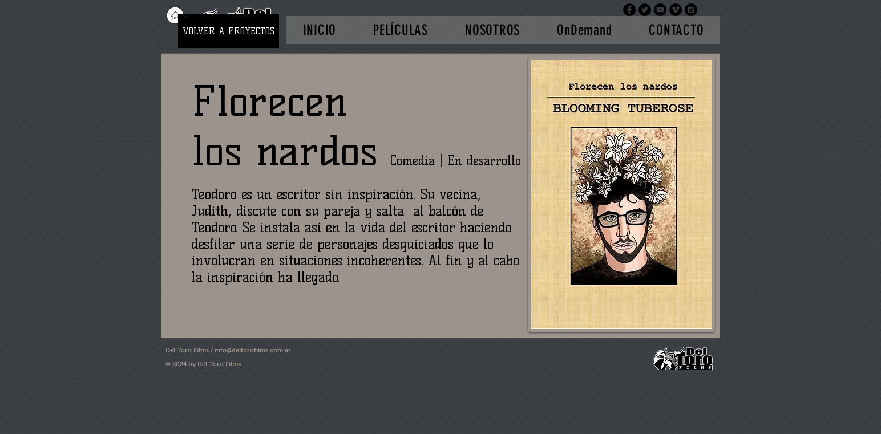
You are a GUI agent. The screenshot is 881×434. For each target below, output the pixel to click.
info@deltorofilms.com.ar (253, 350)
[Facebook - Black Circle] (629, 9)
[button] (400, 30)
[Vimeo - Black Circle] (675, 9)
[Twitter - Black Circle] (644, 9)
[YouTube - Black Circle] (660, 9)
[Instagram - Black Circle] (691, 9)
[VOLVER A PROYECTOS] (228, 31)
